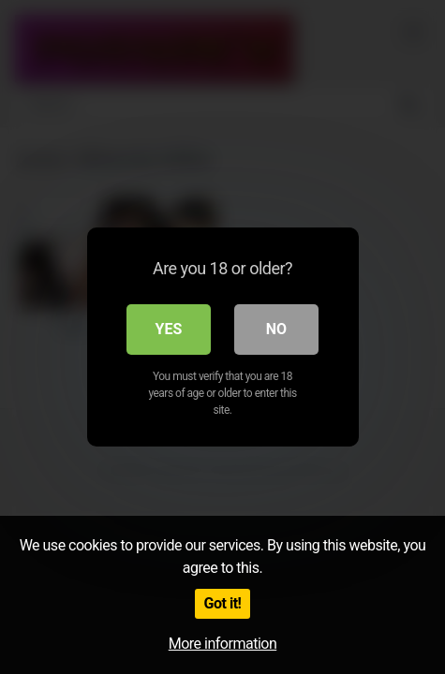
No (276, 329)
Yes (169, 329)
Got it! (223, 603)
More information (222, 643)
